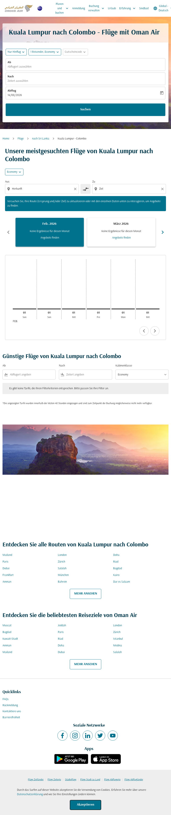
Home (6, 138)
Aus (7, 181)
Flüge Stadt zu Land (90, 779)
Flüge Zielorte (54, 779)
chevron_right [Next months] (162, 232)
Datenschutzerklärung (30, 794)
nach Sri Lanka (40, 138)
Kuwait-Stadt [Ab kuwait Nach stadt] (10, 638)
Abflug (12, 90)
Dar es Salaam (121, 581)
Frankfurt (8, 575)
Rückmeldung (10, 705)
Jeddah (62, 625)
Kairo (116, 575)
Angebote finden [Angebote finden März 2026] (121, 237)
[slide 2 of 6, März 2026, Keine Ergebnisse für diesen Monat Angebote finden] (121, 232)
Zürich (61, 561)
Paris (5, 561)
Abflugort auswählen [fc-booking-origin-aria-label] (19, 66)
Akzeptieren (85, 804)
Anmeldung (78, 8)
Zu (93, 181)
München (63, 575)
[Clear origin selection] (76, 189)
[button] (44, 52)
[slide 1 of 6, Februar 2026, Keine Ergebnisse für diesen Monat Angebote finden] (50, 232)
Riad (115, 561)
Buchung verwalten (97, 8)
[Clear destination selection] (163, 189)
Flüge (21, 138)
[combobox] (42, 189)
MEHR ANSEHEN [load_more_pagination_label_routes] (85, 593)
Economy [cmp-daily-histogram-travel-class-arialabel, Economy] (12, 171)
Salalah (62, 568)
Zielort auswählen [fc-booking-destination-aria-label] (18, 81)
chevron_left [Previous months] (8, 232)
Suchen (85, 109)
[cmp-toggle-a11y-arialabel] (85, 189)
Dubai (6, 568)
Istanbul (118, 638)
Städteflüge (70, 779)
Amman (7, 581)
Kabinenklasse (123, 365)
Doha (116, 555)
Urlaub (112, 8)
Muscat (7, 625)
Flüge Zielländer (36, 779)
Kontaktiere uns (12, 711)
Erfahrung (128, 8)
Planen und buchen (62, 8)
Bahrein (62, 581)
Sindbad (144, 8)
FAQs (6, 699)
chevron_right (155, 331)
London (62, 555)
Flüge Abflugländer (133, 779)
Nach (11, 76)
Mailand (7, 555)
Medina (117, 645)
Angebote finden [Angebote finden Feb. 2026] (49, 237)
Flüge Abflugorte (112, 779)
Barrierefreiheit (11, 717)
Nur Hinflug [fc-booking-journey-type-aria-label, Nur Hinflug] (14, 52)
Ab (9, 62)
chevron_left (144, 331)
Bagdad (117, 568)
